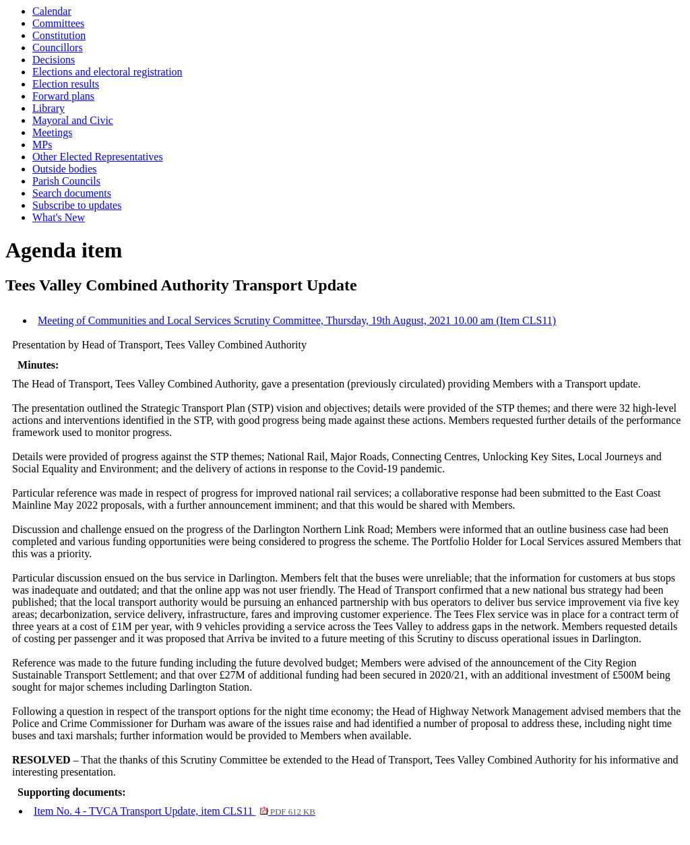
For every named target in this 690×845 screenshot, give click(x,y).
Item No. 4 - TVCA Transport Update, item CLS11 (174, 811)
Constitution (59, 35)
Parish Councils (66, 181)
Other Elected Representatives (97, 156)
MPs (42, 144)
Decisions (53, 59)
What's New (58, 217)
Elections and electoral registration (107, 71)
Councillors (57, 47)
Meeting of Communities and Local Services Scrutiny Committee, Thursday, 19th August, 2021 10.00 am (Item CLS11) (297, 320)
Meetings (52, 132)
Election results (65, 84)
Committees (58, 23)
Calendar (51, 11)
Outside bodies (64, 169)
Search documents (71, 193)
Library (48, 108)
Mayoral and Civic (72, 120)
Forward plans (63, 96)
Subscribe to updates (76, 205)
